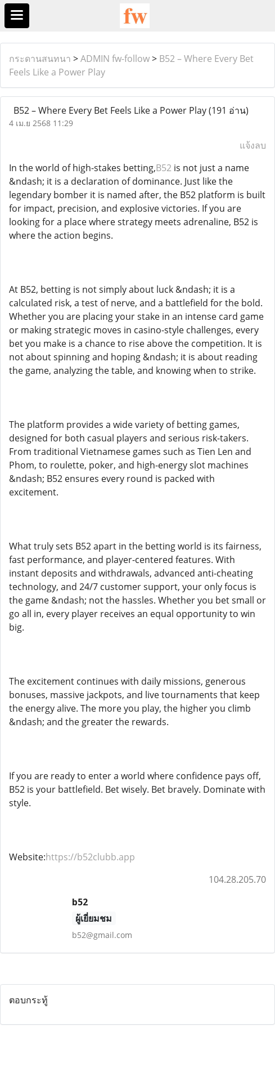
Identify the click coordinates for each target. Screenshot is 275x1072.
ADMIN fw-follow (115, 58)
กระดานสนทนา (40, 58)
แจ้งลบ (253, 145)
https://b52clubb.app (90, 857)
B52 (164, 168)
